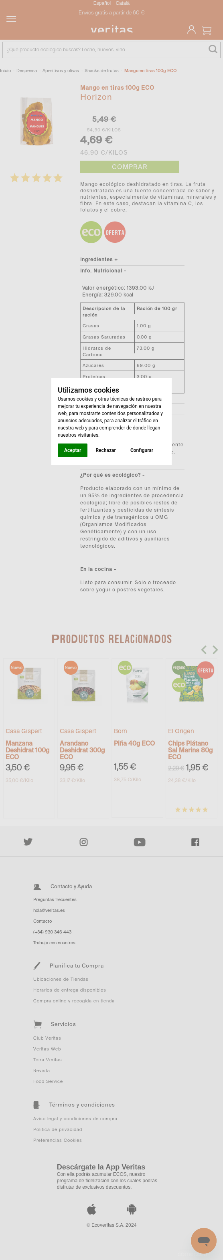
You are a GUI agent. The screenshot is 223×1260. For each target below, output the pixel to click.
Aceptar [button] (72, 450)
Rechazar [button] (105, 450)
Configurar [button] (141, 450)
